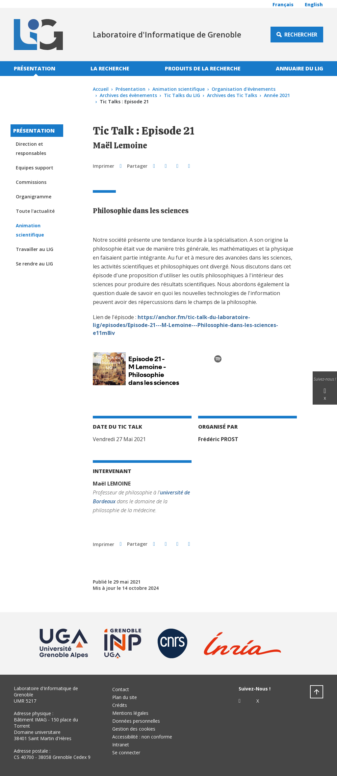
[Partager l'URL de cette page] (189, 166)
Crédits (119, 705)
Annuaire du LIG (299, 68)
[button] (154, 165)
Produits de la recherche (203, 68)
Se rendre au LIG (34, 264)
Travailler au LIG (34, 249)
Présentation (34, 68)
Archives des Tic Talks (232, 95)
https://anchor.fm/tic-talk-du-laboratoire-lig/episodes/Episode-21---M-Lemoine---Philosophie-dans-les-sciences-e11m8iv (185, 325)
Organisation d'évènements (243, 89)
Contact (120, 689)
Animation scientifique (178, 89)
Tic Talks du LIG (182, 95)
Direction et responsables (31, 148)
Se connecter (126, 752)
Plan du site (124, 697)
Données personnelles (136, 721)
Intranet (120, 744)
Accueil (101, 89)
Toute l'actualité (35, 211)
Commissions (31, 182)
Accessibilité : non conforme (142, 737)
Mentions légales (130, 713)
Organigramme (33, 196)
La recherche (110, 68)
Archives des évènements (128, 95)
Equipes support (34, 167)
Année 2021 (277, 95)
